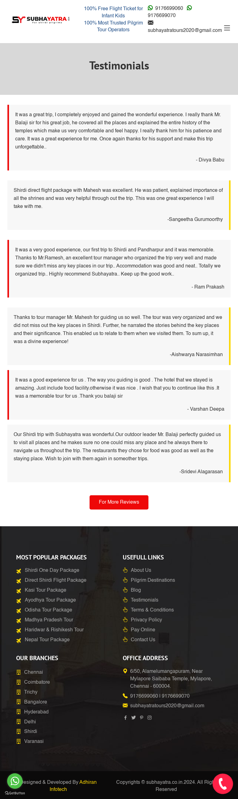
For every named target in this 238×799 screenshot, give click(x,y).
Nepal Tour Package (47, 640)
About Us (141, 570)
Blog (136, 590)
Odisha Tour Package (48, 610)
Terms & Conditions (152, 610)
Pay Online (143, 630)
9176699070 (162, 15)
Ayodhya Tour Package (50, 600)
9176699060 (169, 8)
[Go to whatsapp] (15, 781)
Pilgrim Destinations (153, 580)
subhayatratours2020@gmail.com (185, 30)
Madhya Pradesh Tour (49, 620)
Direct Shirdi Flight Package (55, 580)
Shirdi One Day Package (52, 570)
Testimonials (144, 600)
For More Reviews (119, 502)
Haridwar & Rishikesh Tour (54, 630)
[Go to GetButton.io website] (15, 793)
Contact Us (143, 640)
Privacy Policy (146, 620)
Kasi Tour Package (45, 590)
